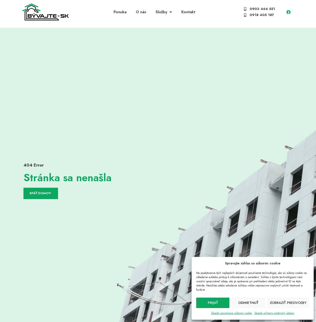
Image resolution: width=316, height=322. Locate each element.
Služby (164, 13)
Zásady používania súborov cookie (231, 313)
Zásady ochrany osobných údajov (274, 313)
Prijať (213, 302)
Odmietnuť (248, 302)
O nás (141, 13)
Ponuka (120, 13)
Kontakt (188, 13)
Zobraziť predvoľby (288, 302)
